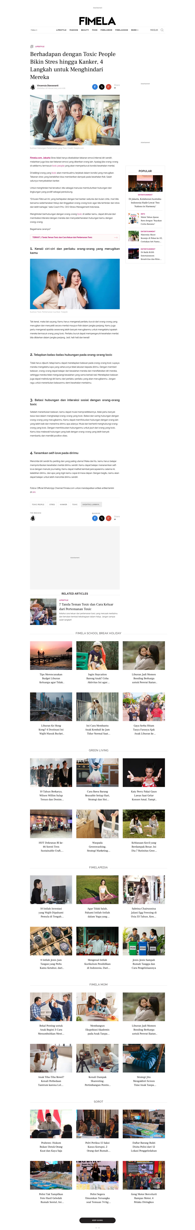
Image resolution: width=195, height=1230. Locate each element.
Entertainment (145, 195)
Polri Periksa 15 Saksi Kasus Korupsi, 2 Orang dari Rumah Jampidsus (97, 1146)
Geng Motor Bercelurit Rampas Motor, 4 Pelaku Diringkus (144, 1198)
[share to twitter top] (102, 87)
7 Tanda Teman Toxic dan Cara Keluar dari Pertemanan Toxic (86, 606)
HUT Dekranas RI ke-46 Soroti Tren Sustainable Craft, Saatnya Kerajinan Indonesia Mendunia (51, 846)
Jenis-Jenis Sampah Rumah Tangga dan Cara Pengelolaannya (144, 963)
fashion (74, 30)
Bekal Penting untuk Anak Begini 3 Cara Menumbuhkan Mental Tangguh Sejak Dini (51, 1029)
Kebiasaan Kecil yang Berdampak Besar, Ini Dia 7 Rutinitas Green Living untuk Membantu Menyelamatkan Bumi (143, 846)
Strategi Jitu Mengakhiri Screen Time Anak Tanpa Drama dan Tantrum (144, 1080)
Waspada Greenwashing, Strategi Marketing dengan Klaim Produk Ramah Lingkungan (97, 846)
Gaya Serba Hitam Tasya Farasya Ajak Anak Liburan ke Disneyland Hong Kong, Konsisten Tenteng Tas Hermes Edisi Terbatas (144, 729)
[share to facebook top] (95, 87)
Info (143, 214)
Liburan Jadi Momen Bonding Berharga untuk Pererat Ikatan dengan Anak (144, 678)
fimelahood (121, 30)
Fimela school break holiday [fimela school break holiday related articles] (98, 633)
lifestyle (61, 30)
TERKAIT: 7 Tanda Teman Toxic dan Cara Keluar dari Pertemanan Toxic (62, 237)
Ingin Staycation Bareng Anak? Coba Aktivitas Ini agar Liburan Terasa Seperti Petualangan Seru (97, 678)
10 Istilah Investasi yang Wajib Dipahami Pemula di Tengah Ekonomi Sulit (51, 912)
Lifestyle (63, 600)
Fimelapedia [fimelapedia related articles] (98, 867)
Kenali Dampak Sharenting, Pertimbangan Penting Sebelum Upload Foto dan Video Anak (97, 1080)
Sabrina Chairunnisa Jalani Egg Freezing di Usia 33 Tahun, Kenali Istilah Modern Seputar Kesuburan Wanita (144, 912)
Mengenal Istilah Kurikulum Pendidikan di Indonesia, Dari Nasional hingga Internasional (97, 963)
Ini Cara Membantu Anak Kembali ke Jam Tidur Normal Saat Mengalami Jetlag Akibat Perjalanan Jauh (97, 729)
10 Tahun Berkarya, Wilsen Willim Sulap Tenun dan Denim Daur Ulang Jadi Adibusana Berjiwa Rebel (51, 795)
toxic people (58, 165)
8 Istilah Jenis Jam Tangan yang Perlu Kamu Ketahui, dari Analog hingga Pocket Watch (51, 963)
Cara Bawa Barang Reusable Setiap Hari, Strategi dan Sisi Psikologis (97, 795)
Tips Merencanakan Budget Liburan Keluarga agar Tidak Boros (51, 678)
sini (33, 492)
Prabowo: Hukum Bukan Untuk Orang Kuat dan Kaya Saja (51, 1146)
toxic (54, 173)
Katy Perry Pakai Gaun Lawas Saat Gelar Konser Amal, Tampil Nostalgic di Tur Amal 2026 (144, 795)
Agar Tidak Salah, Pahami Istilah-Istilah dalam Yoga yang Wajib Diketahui (97, 912)
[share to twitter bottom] (102, 518)
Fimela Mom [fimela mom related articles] (99, 984)
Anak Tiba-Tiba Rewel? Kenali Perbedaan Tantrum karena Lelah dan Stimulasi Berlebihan (51, 1080)
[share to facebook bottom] (95, 518)
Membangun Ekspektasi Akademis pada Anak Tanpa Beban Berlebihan (97, 1029)
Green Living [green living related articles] (98, 750)
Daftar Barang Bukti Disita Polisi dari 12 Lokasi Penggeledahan (144, 1146)
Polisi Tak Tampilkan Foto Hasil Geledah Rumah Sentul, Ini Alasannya (51, 1198)
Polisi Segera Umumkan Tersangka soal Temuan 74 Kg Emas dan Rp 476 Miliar (97, 1198)
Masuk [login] (154, 30)
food (94, 30)
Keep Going (97, 1220)
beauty (85, 30)
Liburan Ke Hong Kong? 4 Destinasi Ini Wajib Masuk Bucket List (51, 729)
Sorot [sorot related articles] (98, 1101)
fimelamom (106, 30)
